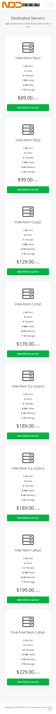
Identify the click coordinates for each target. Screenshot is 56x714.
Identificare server (28, 107)
